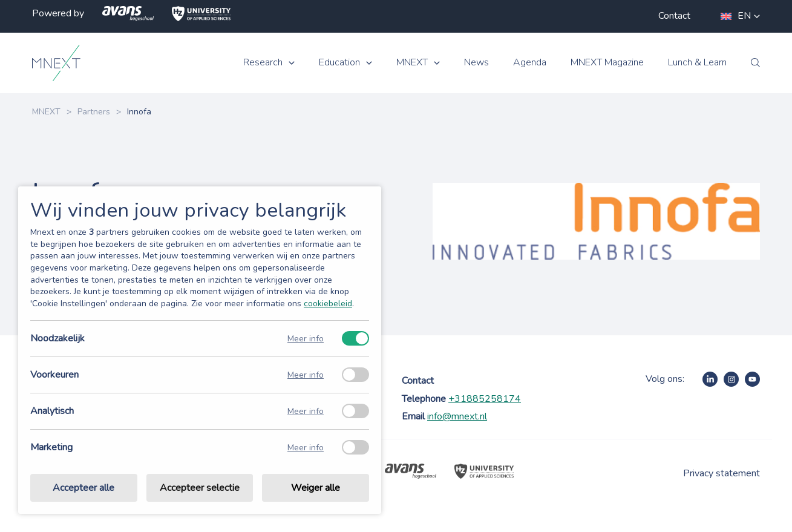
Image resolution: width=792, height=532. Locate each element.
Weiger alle (315, 487)
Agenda (529, 62)
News (476, 62)
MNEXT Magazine (607, 62)
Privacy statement (721, 473)
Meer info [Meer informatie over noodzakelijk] (305, 338)
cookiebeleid (328, 303)
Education (339, 62)
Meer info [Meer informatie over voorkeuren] (305, 375)
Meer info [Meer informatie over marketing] (305, 447)
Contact (674, 15)
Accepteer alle (83, 487)
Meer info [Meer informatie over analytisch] (305, 411)
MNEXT (412, 62)
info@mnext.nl (457, 416)
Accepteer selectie (200, 487)
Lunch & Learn (697, 62)
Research (263, 62)
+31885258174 (484, 399)
